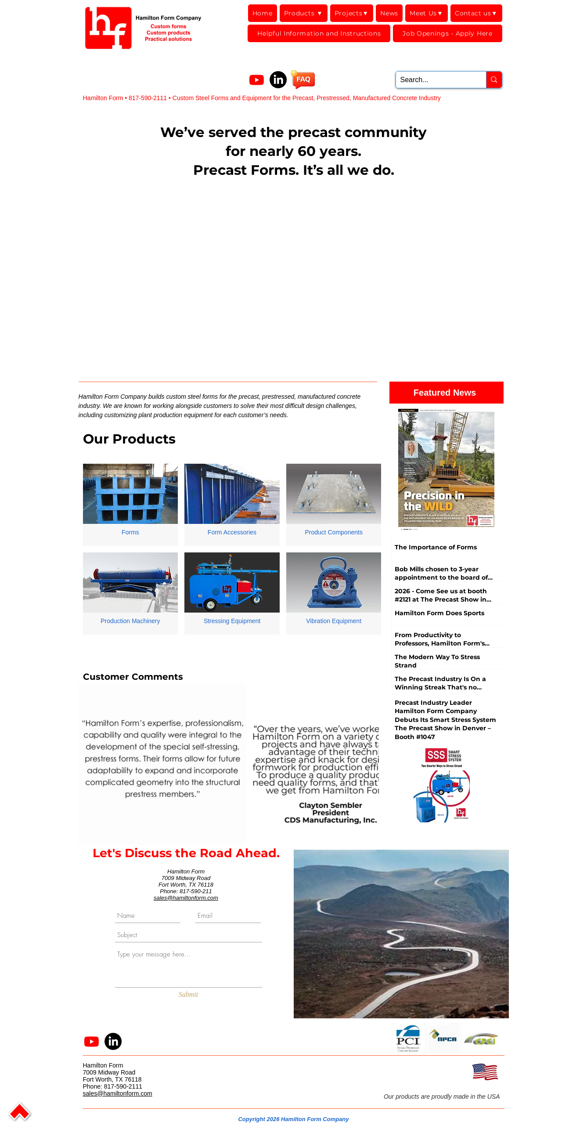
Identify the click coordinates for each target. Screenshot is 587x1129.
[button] (408, 1038)
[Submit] (188, 995)
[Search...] (434, 80)
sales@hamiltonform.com (186, 898)
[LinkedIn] (278, 79)
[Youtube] (256, 79)
